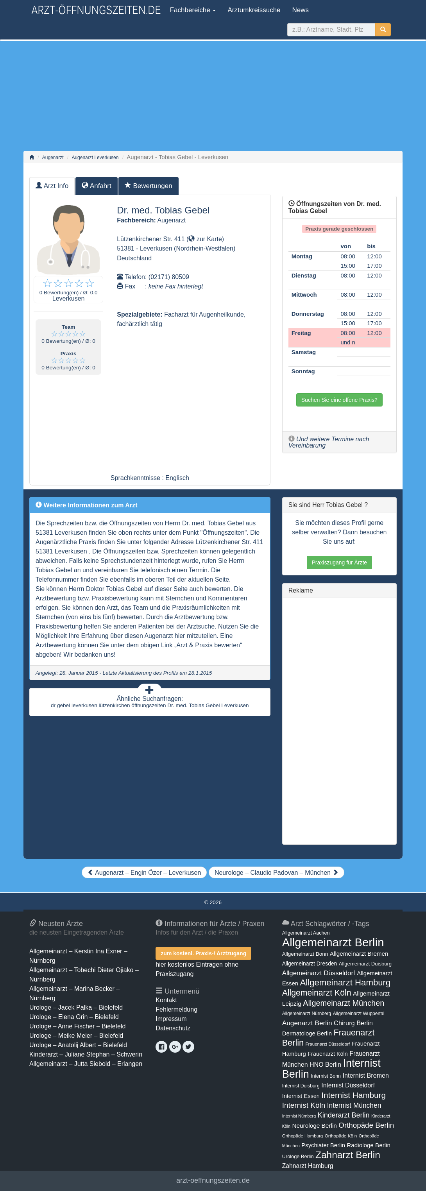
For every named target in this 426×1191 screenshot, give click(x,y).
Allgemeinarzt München (343, 1003)
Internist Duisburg (301, 1086)
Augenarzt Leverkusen (95, 157)
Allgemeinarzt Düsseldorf (318, 973)
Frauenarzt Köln (327, 1054)
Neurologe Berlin (314, 1125)
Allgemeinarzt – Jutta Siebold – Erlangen (85, 1063)
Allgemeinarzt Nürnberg (306, 1013)
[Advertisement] (213, 95)
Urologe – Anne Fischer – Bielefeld (77, 1026)
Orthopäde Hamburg (302, 1136)
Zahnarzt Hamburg (307, 1165)
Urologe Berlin (298, 1156)
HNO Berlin (325, 1064)
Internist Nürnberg (299, 1116)
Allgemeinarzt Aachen (306, 933)
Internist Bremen (365, 1075)
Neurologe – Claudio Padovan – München (277, 872)
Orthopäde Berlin (366, 1125)
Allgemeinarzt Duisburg (365, 964)
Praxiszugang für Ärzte (339, 562)
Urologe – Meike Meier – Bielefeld (76, 1035)
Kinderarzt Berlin (344, 1115)
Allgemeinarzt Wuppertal (359, 1013)
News (300, 10)
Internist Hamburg (353, 1095)
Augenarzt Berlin (307, 1023)
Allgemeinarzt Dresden (309, 963)
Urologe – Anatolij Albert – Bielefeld (78, 1045)
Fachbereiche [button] (192, 10)
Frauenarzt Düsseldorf (328, 1044)
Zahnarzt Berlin (347, 1155)
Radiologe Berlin (368, 1145)
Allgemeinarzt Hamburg (345, 982)
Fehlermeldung (176, 1009)
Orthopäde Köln (341, 1136)
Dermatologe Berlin (307, 1033)
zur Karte (205, 239)
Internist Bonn (326, 1076)
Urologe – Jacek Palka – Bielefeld (76, 1007)
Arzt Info (52, 186)
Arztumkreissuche (253, 10)
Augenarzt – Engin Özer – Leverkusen (144, 872)
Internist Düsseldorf (348, 1085)
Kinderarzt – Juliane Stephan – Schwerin (85, 1054)
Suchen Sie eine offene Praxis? (339, 400)
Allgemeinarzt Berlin (333, 942)
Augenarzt (53, 157)
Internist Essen (301, 1096)
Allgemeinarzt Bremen (359, 953)
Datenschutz (173, 1028)
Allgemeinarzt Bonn (305, 954)
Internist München (354, 1105)
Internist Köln (304, 1105)
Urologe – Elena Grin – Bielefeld (74, 1017)
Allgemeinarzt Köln (316, 992)
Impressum (171, 1018)
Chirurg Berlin (353, 1022)
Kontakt (166, 1000)
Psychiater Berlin (323, 1145)
